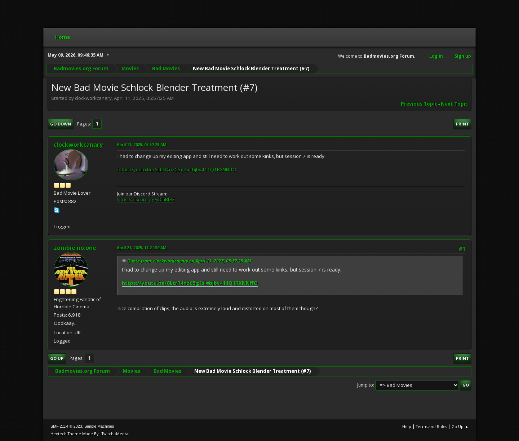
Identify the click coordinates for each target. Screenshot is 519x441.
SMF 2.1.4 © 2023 (66, 426)
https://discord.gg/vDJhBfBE (145, 200)
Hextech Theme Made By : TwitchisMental (89, 433)
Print (462, 124)
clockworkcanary (78, 145)
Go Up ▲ (460, 426)
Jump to (365, 385)
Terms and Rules (431, 426)
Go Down (60, 124)
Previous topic (419, 104)
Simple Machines (99, 426)
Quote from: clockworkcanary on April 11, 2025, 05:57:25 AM (189, 261)
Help (406, 426)
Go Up (56, 358)
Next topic (454, 104)
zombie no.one (75, 248)
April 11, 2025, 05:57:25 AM (142, 144)
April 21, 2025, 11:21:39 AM (142, 247)
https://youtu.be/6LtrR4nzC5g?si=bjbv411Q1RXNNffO (176, 169)
